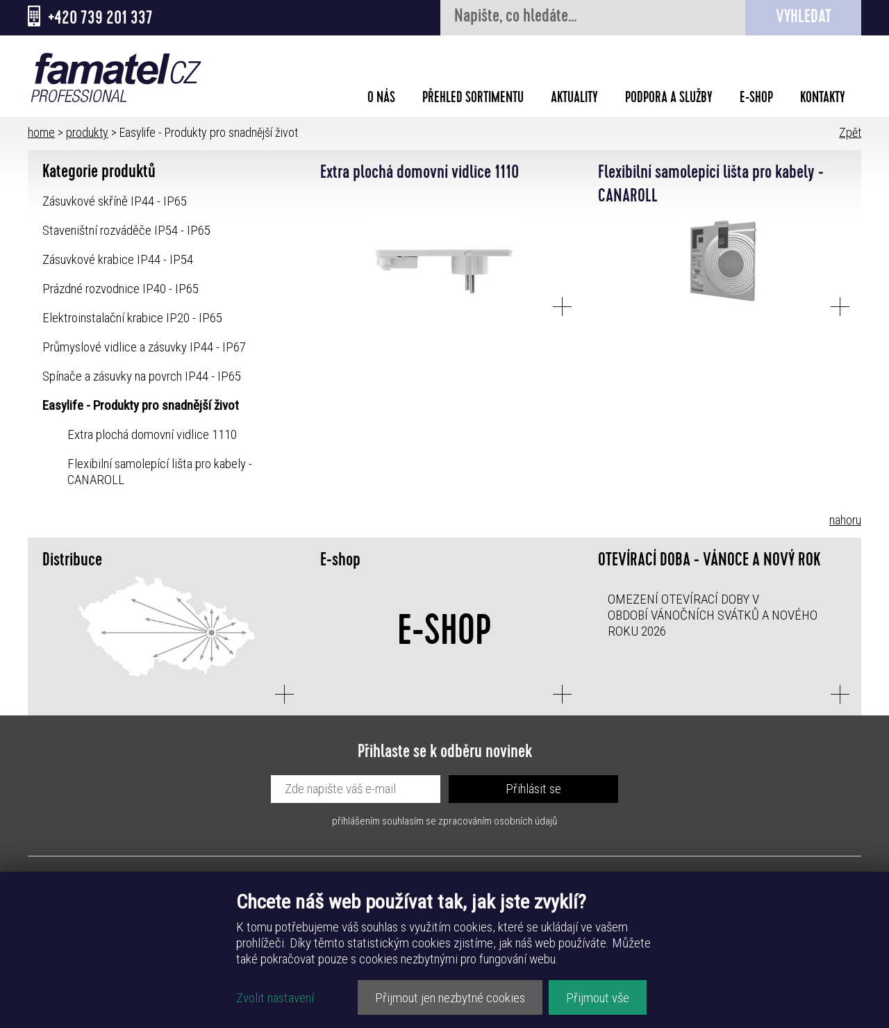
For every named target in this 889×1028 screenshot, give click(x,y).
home (41, 132)
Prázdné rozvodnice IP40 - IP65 (120, 289)
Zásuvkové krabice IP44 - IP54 (117, 259)
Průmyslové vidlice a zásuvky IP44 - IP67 (144, 347)
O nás (381, 99)
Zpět (850, 132)
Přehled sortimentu (473, 99)
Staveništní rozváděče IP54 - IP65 (126, 230)
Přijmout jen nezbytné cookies (450, 998)
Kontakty (822, 99)
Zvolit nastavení (275, 998)
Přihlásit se (533, 789)
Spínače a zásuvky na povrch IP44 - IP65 (141, 376)
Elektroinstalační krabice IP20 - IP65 (132, 318)
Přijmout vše (597, 998)
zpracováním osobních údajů (497, 821)
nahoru (845, 520)
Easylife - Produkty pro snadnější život (140, 405)
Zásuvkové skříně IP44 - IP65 (114, 201)
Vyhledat (803, 18)
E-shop (756, 99)
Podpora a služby (669, 99)
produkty (87, 132)
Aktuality (574, 99)
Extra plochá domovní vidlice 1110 (152, 434)
